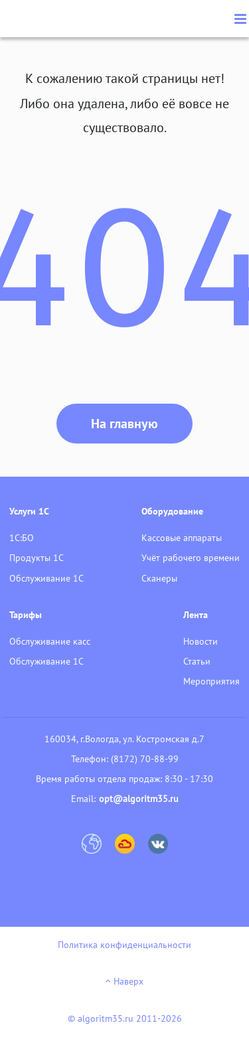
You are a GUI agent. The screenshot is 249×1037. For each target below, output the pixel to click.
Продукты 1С (36, 558)
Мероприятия (211, 681)
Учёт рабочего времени (190, 558)
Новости (200, 641)
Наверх (124, 981)
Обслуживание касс (49, 641)
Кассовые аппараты (181, 538)
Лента (195, 615)
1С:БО (21, 538)
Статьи (196, 661)
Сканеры (159, 578)
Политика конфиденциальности (124, 945)
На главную (124, 423)
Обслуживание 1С (46, 578)
